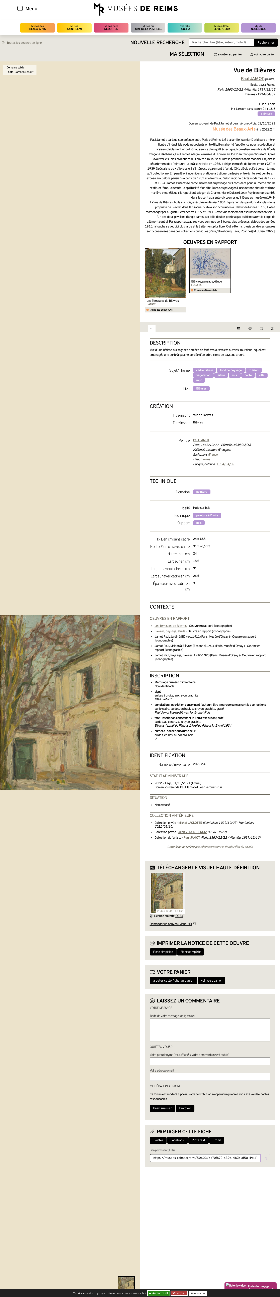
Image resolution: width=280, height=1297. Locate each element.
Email (217, 1140)
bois (199, 523)
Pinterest (198, 1140)
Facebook (177, 1140)
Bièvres (201, 389)
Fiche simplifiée (163, 952)
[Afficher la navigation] (20, 9)
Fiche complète (191, 952)
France (213, 455)
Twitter (158, 1140)
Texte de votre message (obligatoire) (172, 1016)
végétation (203, 375)
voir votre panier (262, 55)
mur (235, 375)
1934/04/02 (225, 464)
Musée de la (111, 27)
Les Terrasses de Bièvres (163, 301)
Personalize (198, 1293)
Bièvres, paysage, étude (206, 281)
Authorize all (159, 1293)
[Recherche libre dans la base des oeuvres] (221, 43)
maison (253, 370)
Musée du (148, 27)
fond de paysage (231, 370)
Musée (74, 27)
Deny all (180, 1293)
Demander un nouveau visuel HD (171, 924)
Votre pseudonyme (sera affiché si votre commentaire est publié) (189, 1055)
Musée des (37, 27)
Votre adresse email (162, 1071)
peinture (266, 114)
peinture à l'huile (207, 516)
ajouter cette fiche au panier (173, 981)
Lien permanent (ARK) (162, 1150)
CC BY (179, 916)
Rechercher (266, 43)
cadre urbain (204, 370)
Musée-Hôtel (222, 27)
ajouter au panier (228, 55)
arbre (221, 375)
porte (248, 375)
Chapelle (185, 27)
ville (261, 375)
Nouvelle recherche (157, 43)
